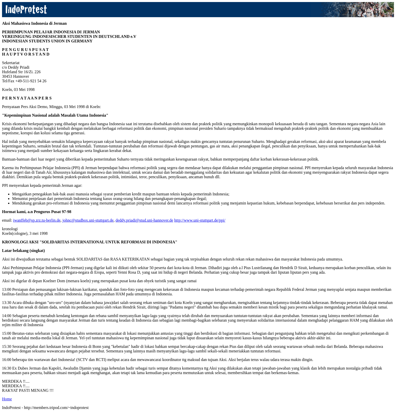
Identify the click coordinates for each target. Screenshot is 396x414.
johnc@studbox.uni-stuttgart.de (87, 220)
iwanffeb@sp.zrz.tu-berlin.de (36, 220)
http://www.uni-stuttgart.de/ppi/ (200, 220)
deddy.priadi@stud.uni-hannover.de (144, 220)
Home (7, 399)
